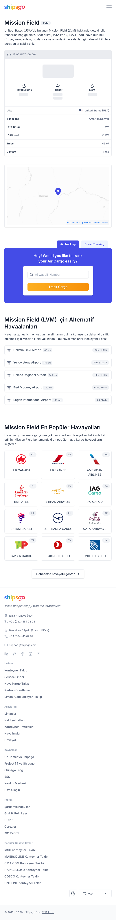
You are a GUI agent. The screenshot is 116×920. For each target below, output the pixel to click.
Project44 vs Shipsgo (19, 763)
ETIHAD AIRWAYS (58, 502)
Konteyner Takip (15, 670)
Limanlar (10, 713)
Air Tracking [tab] (68, 244)
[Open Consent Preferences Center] (73, 893)
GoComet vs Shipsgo (19, 757)
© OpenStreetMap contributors (93, 222)
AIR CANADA (21, 470)
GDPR (8, 820)
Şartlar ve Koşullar (17, 807)
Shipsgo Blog (13, 770)
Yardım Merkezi (15, 783)
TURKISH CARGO (58, 556)
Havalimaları (12, 733)
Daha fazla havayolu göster (58, 574)
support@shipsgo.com (22, 645)
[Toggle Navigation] (109, 7)
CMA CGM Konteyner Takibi (24, 863)
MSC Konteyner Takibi (20, 850)
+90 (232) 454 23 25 (22, 621)
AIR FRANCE (58, 470)
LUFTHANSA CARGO (58, 529)
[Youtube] (38, 654)
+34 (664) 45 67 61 (21, 636)
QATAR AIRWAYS (94, 529)
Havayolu (11, 740)
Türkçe (95, 893)
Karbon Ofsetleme (17, 690)
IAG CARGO (95, 502)
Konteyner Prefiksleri (19, 727)
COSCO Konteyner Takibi (21, 876)
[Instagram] (30, 654)
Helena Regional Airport (29, 375)
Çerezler (10, 826)
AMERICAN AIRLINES (94, 472)
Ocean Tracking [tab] (94, 244)
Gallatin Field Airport (27, 350)
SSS (7, 776)
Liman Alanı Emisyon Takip (23, 697)
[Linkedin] (6, 654)
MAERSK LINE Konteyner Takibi (26, 856)
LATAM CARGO (21, 529)
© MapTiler (72, 222)
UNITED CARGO (95, 556)
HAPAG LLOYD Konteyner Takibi (26, 870)
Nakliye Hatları (14, 720)
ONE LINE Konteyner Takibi (23, 883)
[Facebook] (22, 654)
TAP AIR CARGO (21, 556)
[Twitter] (14, 654)
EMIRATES (21, 502)
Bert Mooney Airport (27, 387)
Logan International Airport (32, 400)
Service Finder (14, 677)
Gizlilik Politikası (15, 813)
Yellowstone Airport (27, 362)
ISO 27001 (11, 833)
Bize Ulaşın (12, 790)
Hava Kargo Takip (16, 683)
